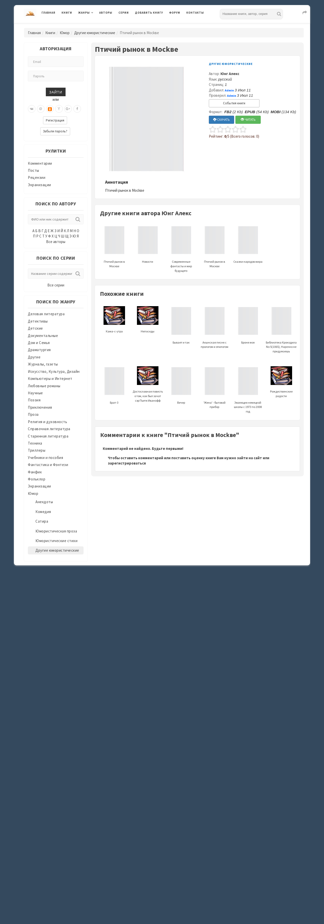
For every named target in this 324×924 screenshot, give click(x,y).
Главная (48, 12)
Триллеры (36, 450)
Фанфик (35, 472)
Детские (35, 328)
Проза (33, 414)
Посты (33, 170)
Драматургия (39, 349)
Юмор (65, 32)
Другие (34, 357)
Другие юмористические (94, 32)
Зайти (55, 91)
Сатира (41, 521)
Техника (35, 443)
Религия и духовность (47, 421)
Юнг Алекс (229, 73)
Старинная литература (48, 436)
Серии (123, 12)
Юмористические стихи (56, 540)
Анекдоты (44, 501)
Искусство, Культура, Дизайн (54, 371)
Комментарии (40, 163)
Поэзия (34, 400)
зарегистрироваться (127, 463)
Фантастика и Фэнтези (48, 464)
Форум (174, 12)
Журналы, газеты (43, 364)
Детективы (38, 321)
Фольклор (36, 479)
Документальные (43, 335)
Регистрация (55, 120)
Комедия (43, 511)
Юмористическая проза (56, 531)
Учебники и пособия (45, 457)
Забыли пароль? (55, 131)
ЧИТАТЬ (248, 119)
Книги (67, 12)
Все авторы (55, 241)
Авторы (105, 12)
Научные (35, 393)
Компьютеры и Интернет (50, 378)
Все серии (55, 285)
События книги (234, 103)
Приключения (40, 407)
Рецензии (36, 177)
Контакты (195, 12)
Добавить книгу (149, 12)
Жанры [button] (84, 12)
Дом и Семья (39, 342)
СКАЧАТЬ (221, 119)
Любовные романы (44, 385)
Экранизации (39, 184)
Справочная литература (49, 428)
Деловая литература (46, 313)
